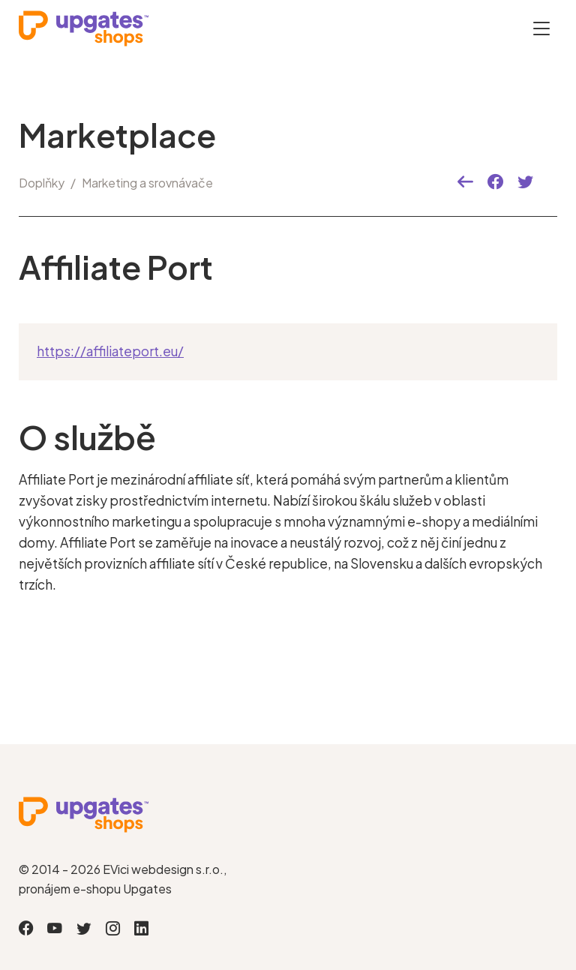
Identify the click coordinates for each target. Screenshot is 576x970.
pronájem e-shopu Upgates (95, 888)
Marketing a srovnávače (147, 183)
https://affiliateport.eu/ (110, 351)
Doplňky (41, 183)
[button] (465, 183)
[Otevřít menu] (541, 28)
